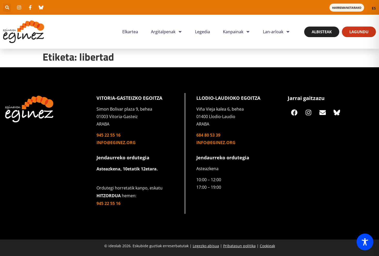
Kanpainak (236, 31)
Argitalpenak (166, 31)
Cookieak (267, 245)
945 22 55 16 (108, 135)
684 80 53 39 (208, 135)
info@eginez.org (116, 142)
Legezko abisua (206, 245)
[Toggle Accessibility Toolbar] (365, 242)
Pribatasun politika (239, 245)
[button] (7, 8)
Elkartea (130, 32)
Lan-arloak (276, 31)
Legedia (202, 32)
